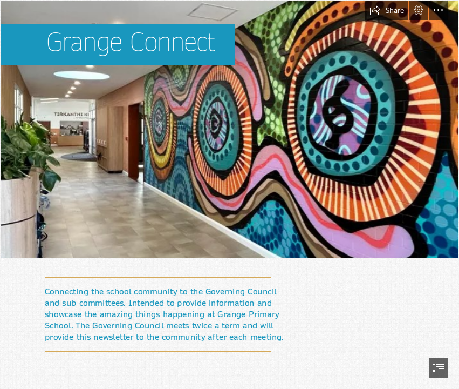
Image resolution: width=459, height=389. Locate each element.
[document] (229, 194)
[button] (386, 10)
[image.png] (229, 129)
